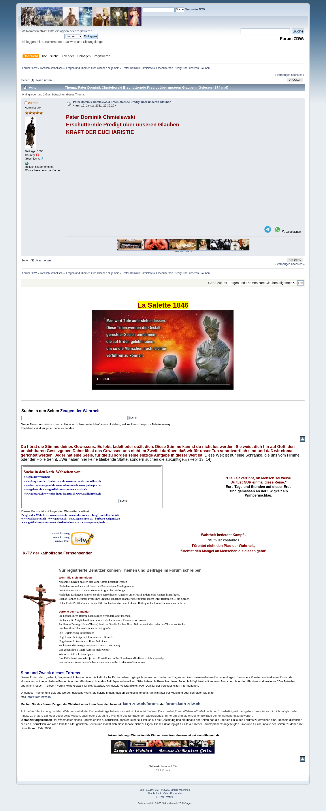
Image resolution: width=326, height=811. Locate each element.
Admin (33, 103)
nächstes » (298, 74)
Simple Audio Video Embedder (164, 793)
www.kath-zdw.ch (183, 251)
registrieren (84, 31)
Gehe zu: (215, 283)
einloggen (62, 31)
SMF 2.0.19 (146, 789)
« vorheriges (282, 74)
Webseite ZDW (195, 9)
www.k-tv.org (61, 537)
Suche (27, 411)
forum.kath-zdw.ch (182, 704)
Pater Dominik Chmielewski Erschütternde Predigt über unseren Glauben (122, 102)
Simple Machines (180, 789)
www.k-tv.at (62, 541)
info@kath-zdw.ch (39, 697)
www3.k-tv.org (60, 533)
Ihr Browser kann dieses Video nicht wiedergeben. (163, 350)
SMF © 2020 (162, 789)
